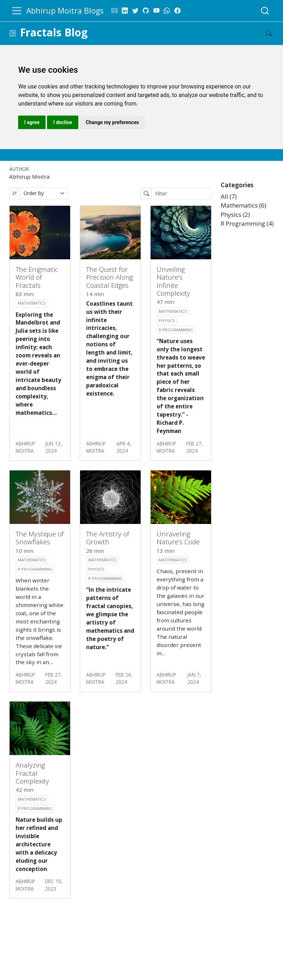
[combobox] (265, 10)
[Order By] (44, 193)
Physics (166, 320)
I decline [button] (62, 122)
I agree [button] (32, 122)
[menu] (17, 11)
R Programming (176, 329)
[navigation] (137, 33)
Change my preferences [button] (112, 122)
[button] (12, 33)
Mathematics (32, 303)
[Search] (262, 33)
